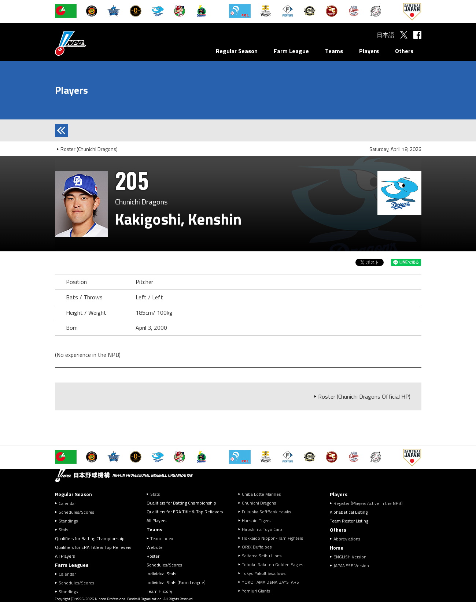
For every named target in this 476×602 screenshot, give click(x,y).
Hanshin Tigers (256, 520)
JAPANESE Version (351, 565)
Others (404, 51)
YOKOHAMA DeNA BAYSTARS (270, 582)
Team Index (161, 538)
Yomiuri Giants (256, 590)
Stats (63, 529)
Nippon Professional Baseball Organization (89, 43)
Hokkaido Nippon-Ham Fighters (272, 538)
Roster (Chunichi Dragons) (89, 149)
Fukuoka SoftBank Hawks (266, 511)
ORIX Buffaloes (257, 546)
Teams (334, 51)
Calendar (67, 503)
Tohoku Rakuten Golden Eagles (272, 564)
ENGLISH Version (349, 556)
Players (369, 51)
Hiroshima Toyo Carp (262, 529)
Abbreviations (346, 538)
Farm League (291, 51)
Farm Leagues (71, 565)
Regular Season (237, 51)
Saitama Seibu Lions (261, 555)
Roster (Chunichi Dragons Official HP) (364, 396)
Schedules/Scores (76, 512)
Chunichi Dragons (259, 502)
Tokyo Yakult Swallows (263, 573)
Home (336, 547)
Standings (68, 520)
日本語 (385, 35)
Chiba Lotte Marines (261, 494)
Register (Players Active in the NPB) (370, 503)
